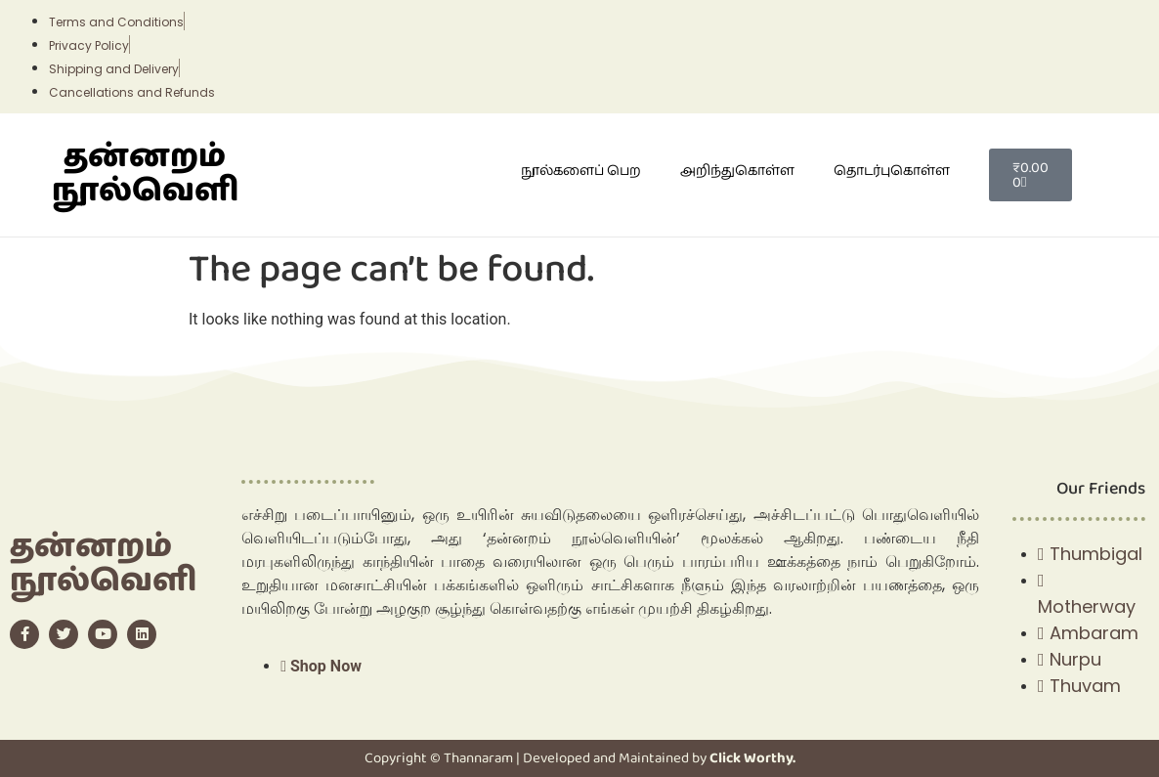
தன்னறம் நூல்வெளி (145, 174)
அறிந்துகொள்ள (737, 171)
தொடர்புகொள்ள (892, 171)
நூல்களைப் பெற (581, 171)
